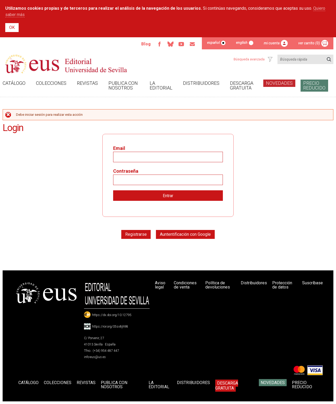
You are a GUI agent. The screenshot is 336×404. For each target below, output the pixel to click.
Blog (146, 43)
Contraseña (125, 171)
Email (192, 44)
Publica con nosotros (123, 85)
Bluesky (170, 44)
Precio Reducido (314, 85)
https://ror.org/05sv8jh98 (110, 326)
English (242, 42)
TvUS (181, 44)
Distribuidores (201, 83)
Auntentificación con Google (185, 234)
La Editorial (161, 85)
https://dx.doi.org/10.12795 (112, 315)
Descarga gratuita (241, 85)
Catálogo (14, 83)
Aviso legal (160, 285)
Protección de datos (282, 285)
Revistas (87, 83)
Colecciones (51, 83)
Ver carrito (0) (309, 43)
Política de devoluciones (217, 285)
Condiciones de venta (185, 285)
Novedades (279, 83)
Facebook (159, 44)
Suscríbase (312, 282)
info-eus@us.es (95, 357)
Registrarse (136, 234)
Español (213, 42)
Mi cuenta (272, 43)
